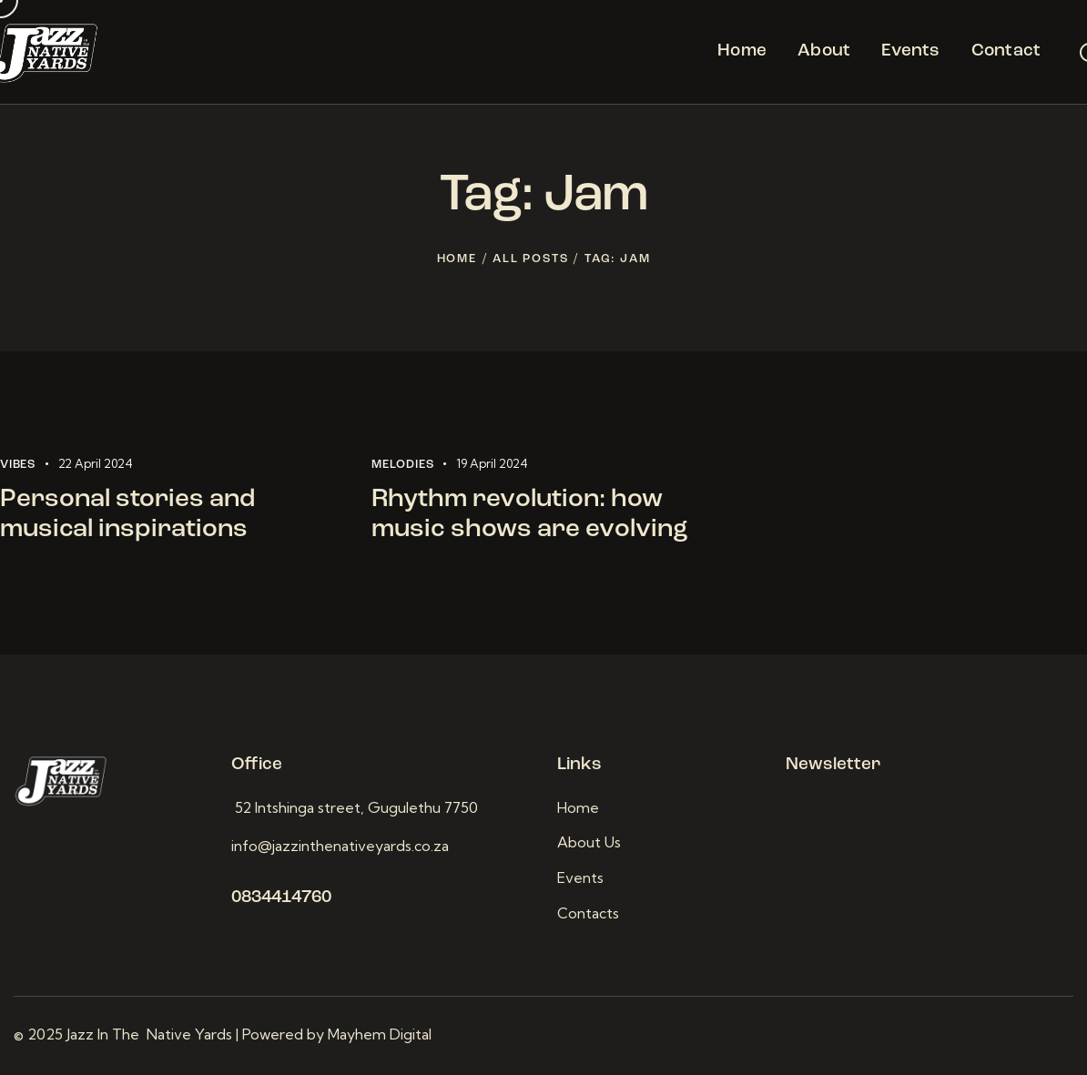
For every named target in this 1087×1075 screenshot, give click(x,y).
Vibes (18, 465)
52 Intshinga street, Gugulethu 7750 (354, 807)
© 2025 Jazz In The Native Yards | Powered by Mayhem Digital (224, 1034)
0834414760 (281, 898)
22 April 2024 (95, 463)
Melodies (402, 465)
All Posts (530, 259)
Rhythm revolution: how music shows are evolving (529, 515)
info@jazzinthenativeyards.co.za (340, 846)
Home (457, 259)
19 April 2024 (492, 463)
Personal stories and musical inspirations (127, 515)
